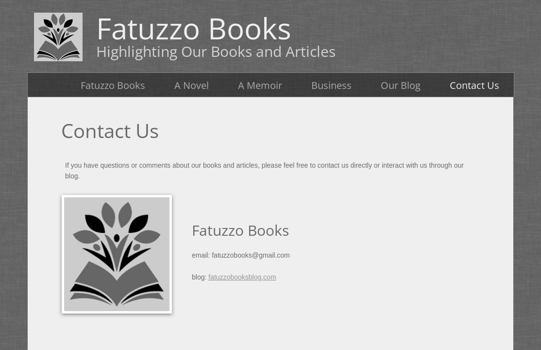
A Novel (191, 85)
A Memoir (260, 85)
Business (331, 85)
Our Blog (401, 85)
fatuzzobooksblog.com (242, 277)
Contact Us (474, 85)
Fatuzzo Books (113, 85)
